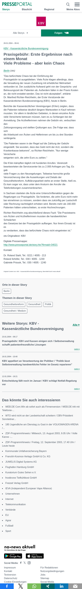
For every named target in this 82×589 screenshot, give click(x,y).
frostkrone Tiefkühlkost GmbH (21, 477)
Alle (76, 324)
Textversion (10, 574)
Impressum (10, 567)
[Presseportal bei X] (24, 563)
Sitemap (44, 578)
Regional (49, 9)
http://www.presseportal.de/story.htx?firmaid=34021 (31, 245)
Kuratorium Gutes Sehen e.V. (20, 472)
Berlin (7, 70)
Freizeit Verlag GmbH (16, 483)
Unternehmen (12, 493)
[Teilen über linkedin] (61, 586)
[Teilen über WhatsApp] (34, 586)
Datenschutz (10, 578)
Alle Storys (20, 33)
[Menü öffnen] (77, 4)
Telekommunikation (15, 504)
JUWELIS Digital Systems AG (21, 462)
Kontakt (8, 571)
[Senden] (75, 586)
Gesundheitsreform (14, 304)
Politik (48, 304)
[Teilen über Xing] (48, 586)
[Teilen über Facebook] (7, 586)
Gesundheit (34, 304)
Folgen (61, 33)
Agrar (8, 520)
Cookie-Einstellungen (15, 582)
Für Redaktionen (49, 567)
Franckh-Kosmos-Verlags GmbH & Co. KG (27, 456)
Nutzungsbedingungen (52, 571)
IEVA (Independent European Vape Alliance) (28, 488)
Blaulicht (27, 9)
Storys (6, 9)
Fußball (9, 525)
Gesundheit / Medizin (15, 311)
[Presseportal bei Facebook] (20, 563)
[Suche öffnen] (68, 4)
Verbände (10, 509)
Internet (9, 499)
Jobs (42, 574)
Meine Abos (73, 9)
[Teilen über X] (20, 586)
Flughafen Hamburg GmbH (19, 467)
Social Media (47, 582)
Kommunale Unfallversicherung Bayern (26, 451)
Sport (8, 531)
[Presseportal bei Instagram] (28, 562)
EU (7, 515)
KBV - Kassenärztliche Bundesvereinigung (26, 48)
